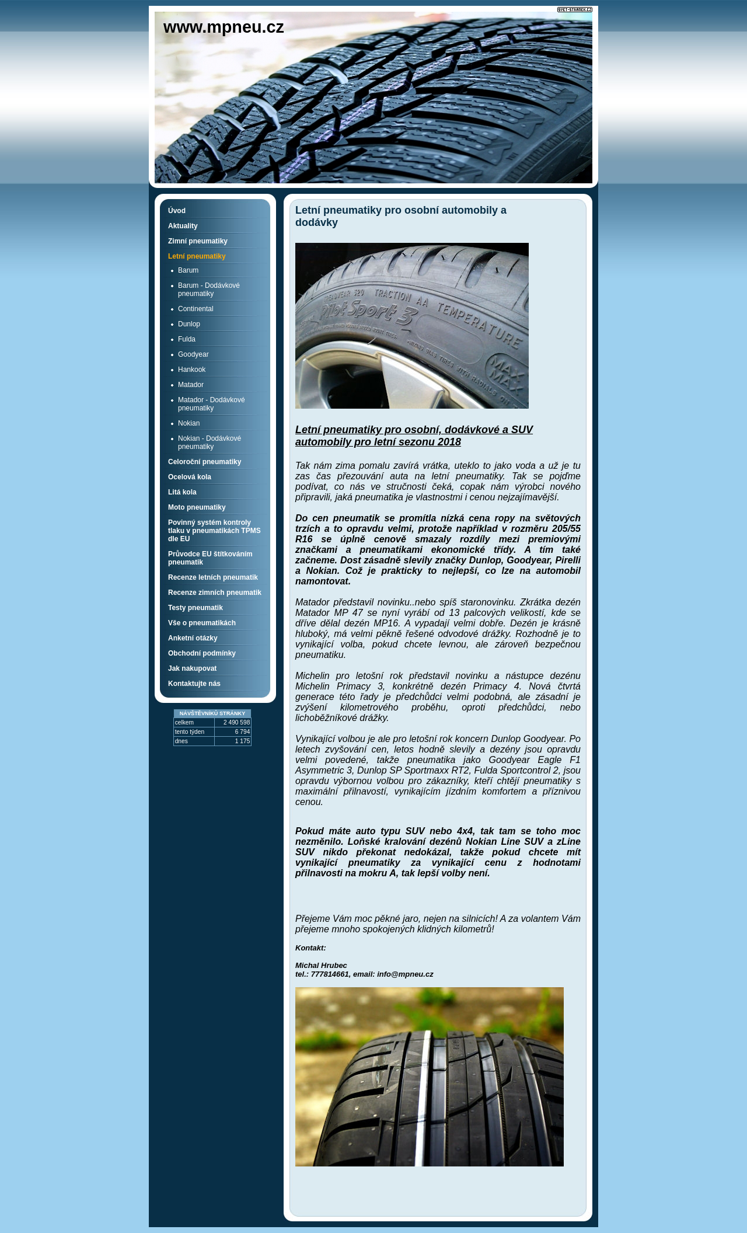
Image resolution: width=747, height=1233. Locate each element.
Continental (196, 309)
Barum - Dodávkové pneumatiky (209, 289)
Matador (191, 385)
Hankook (191, 369)
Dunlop (189, 324)
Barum (188, 270)
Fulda (187, 339)
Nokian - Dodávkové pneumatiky (209, 442)
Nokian (189, 423)
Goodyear (193, 354)
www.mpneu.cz (223, 27)
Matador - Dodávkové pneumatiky (211, 404)
